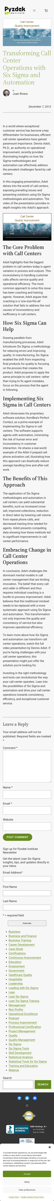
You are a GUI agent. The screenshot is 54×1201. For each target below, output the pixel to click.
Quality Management (22, 1040)
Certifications (17, 953)
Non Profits (16, 1009)
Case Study (16, 949)
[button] (49, 1147)
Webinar (14, 1070)
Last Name (10, 901)
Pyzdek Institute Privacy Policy (32, 1197)
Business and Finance (23, 936)
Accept (27, 1174)
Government (16, 970)
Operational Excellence (23, 1014)
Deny (27, 1182)
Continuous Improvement (25, 957)
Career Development (22, 944)
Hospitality (15, 979)
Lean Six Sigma (18, 996)
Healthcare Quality (20, 975)
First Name (10, 887)
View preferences (27, 1190)
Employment (17, 966)
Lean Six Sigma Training (24, 1001)
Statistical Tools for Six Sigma (28, 1061)
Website (8, 819)
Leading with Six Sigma (23, 988)
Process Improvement (23, 1022)
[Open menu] (34, 10)
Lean (12, 992)
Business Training (20, 940)
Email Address (13, 872)
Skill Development (20, 1053)
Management (17, 1005)
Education (15, 962)
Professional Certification (25, 1027)
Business (14, 931)
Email (7, 803)
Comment (10, 748)
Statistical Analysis (21, 1057)
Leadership (16, 983)
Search (7, 1078)
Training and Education (23, 1066)
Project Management (22, 1031)
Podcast (14, 1018)
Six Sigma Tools (19, 1048)
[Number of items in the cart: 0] (46, 10)
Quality (13, 1035)
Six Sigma (15, 1044)
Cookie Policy (14, 1197)
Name (8, 787)
